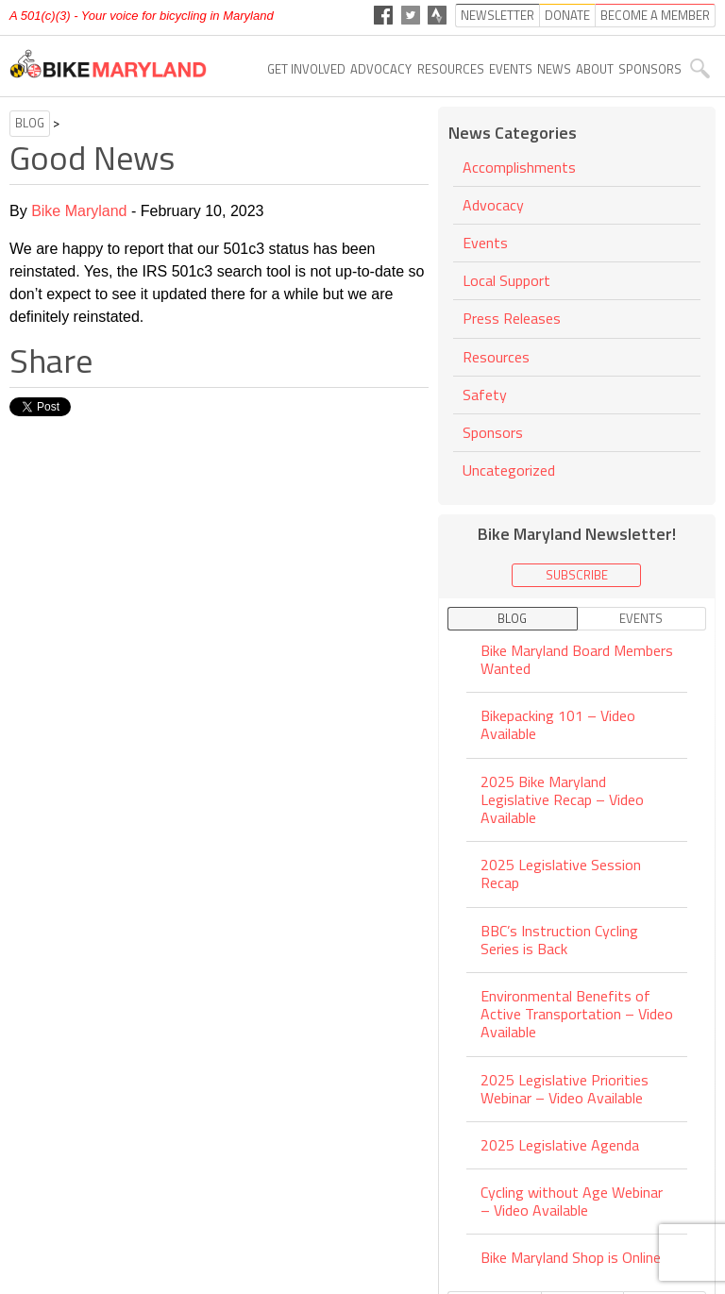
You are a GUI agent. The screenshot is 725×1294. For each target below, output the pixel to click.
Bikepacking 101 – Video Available (558, 724)
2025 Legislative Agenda (560, 1145)
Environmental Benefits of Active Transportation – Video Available (577, 1013)
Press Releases (512, 318)
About (595, 68)
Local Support (506, 280)
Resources (450, 68)
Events (510, 68)
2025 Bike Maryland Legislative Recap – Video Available (562, 799)
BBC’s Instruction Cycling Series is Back (559, 939)
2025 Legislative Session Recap (561, 873)
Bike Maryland (78, 211)
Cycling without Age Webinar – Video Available (572, 1201)
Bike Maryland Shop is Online (571, 1257)
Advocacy (381, 68)
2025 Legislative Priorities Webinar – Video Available (565, 1088)
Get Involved (306, 68)
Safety (485, 394)
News (554, 68)
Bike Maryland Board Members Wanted (577, 661)
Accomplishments (519, 168)
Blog (29, 122)
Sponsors (650, 68)
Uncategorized (509, 470)
